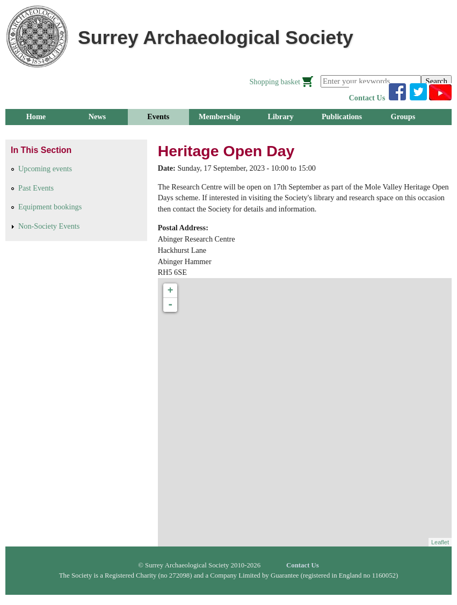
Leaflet (440, 542)
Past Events (36, 188)
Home (36, 116)
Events (158, 116)
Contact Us (367, 97)
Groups (403, 116)
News (97, 116)
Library (280, 116)
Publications (342, 116)
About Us (158, 132)
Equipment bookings (50, 206)
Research (36, 132)
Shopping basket (274, 81)
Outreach (97, 132)
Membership (220, 116)
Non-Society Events (48, 226)
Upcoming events (45, 168)
